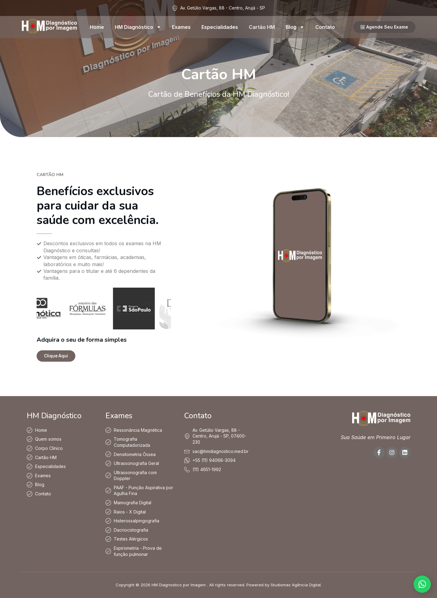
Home (97, 27)
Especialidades (219, 27)
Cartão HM (262, 27)
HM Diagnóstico (138, 27)
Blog (295, 27)
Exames (181, 27)
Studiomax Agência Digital (296, 585)
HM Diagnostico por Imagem (179, 585)
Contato (325, 27)
